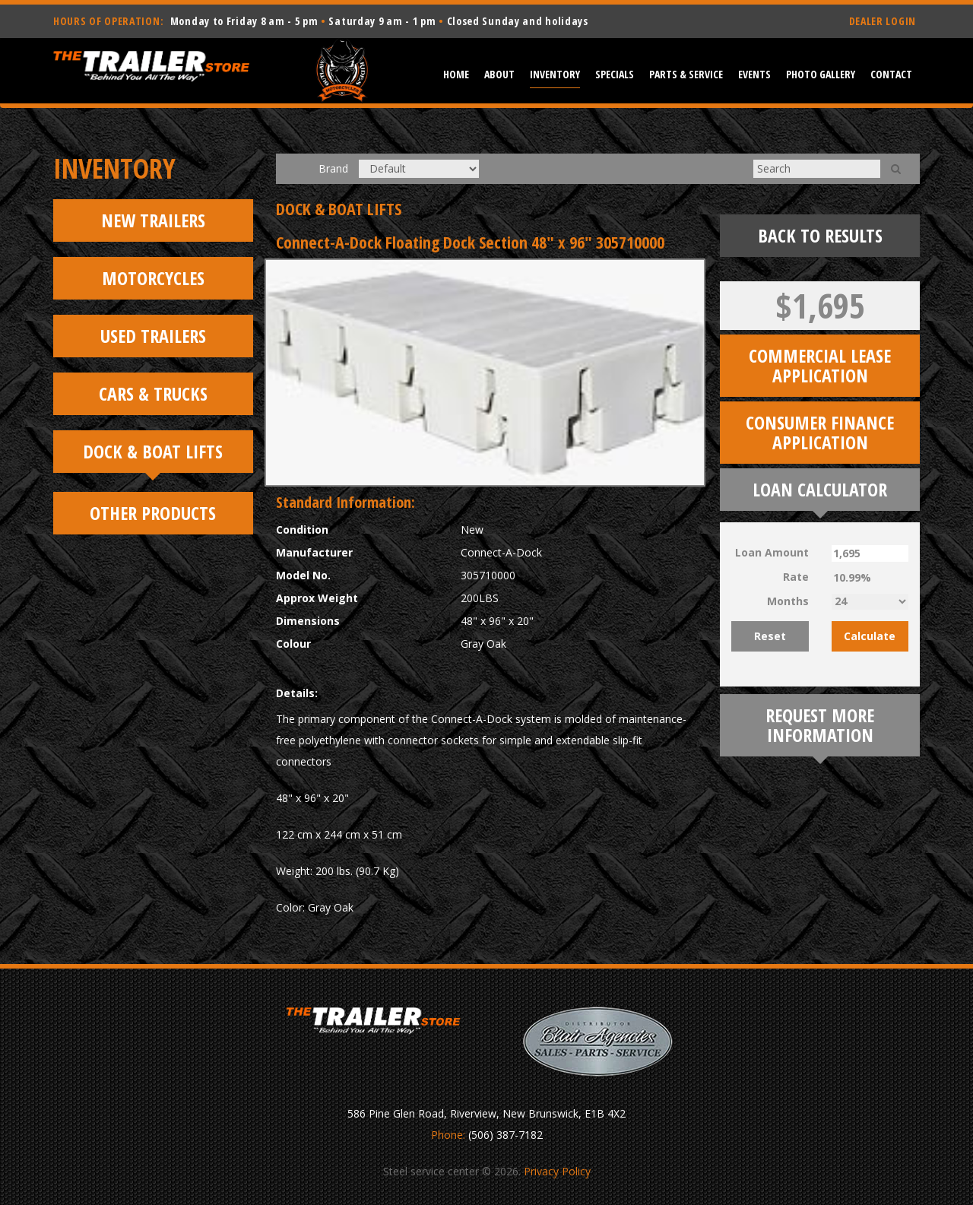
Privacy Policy (557, 1171)
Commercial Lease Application (820, 365)
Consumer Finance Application (820, 432)
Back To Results (820, 235)
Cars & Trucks (153, 393)
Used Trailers (153, 335)
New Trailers (153, 220)
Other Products (153, 512)
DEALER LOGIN (882, 21)
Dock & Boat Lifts (153, 451)
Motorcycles (153, 277)
